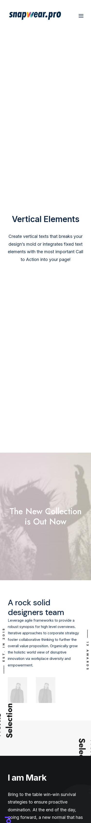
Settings (14, 668)
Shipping (15, 673)
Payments (16, 659)
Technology (17, 768)
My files (14, 654)
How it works (19, 759)
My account (18, 650)
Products (15, 754)
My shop (15, 640)
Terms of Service (22, 711)
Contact (14, 721)
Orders (13, 645)
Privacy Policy (19, 707)
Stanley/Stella (19, 764)
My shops (16, 664)
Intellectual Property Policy (30, 716)
